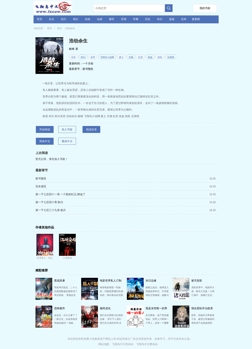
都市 (111, 19)
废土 (121, 57)
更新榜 (196, 19)
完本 (183, 19)
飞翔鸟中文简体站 (122, 344)
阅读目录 (91, 129)
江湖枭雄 (67, 258)
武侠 (87, 19)
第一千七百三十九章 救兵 (50, 210)
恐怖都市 (59, 308)
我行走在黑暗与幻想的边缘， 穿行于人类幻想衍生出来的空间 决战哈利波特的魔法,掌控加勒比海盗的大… (111, 323)
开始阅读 (44, 129)
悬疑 (171, 19)
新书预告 (88, 69)
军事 (135, 19)
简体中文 (44, 141)
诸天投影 (196, 280)
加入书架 (67, 129)
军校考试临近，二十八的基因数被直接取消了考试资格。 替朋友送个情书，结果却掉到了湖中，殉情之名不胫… (65, 295)
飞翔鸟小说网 (107, 57)
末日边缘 (151, 280)
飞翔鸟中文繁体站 (147, 344)
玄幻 (63, 19)
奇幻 (75, 19)
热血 (150, 57)
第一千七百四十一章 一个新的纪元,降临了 (60, 194)
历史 (147, 19)
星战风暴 (59, 280)
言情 (123, 19)
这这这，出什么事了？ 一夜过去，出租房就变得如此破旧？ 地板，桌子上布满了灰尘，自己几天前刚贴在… (65, 323)
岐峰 (71, 48)
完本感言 (40, 186)
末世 (92, 57)
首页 (39, 19)
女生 (51, 19)
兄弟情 (170, 57)
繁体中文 (67, 141)
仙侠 (99, 19)
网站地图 (103, 344)
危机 (160, 57)
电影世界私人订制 (110, 280)
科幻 (160, 19)
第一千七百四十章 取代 (49, 202)
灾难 (131, 57)
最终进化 (105, 308)
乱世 (140, 57)
